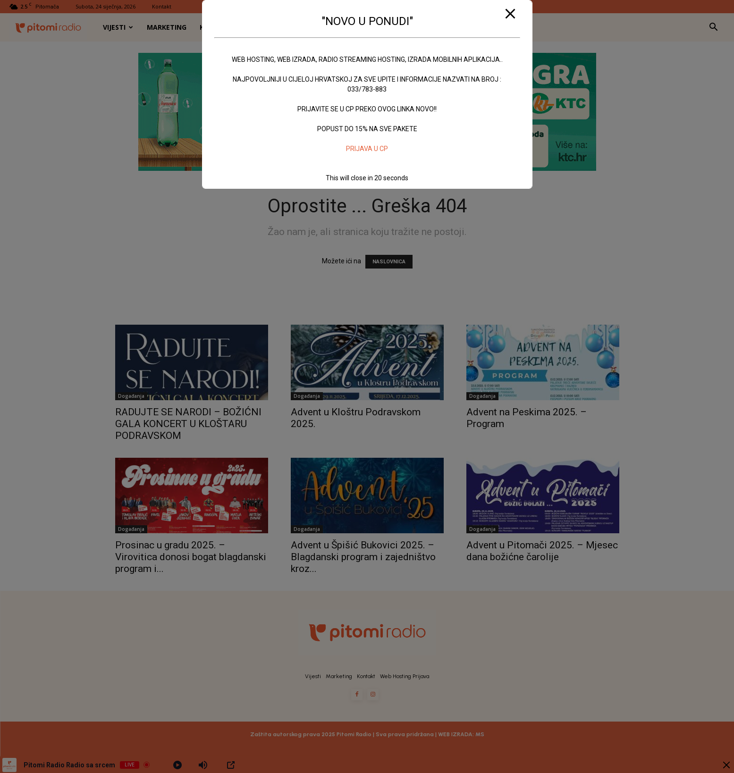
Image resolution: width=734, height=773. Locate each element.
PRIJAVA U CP (367, 148)
